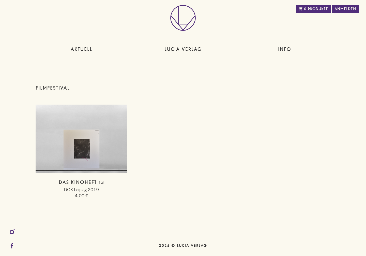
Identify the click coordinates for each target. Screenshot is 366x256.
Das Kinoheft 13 (81, 182)
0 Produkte (313, 9)
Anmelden (345, 9)
